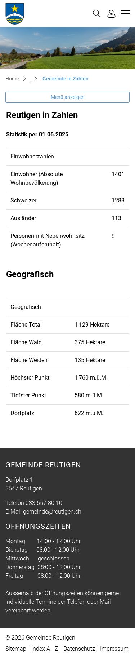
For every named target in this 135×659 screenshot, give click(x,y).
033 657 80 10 (44, 502)
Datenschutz (79, 648)
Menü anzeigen (68, 97)
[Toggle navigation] (124, 13)
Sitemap (15, 648)
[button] (97, 13)
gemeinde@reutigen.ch (52, 511)
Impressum (114, 648)
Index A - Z (44, 648)
